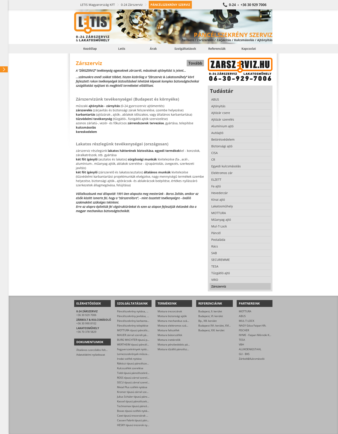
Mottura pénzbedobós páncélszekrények (182, 344)
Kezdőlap (90, 49)
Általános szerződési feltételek (94, 350)
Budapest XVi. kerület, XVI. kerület (218, 325)
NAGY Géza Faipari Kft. (252, 325)
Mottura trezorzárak (170, 311)
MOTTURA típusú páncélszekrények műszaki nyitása (148, 330)
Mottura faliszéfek (168, 330)
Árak (153, 49)
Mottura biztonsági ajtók (172, 316)
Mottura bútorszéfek (170, 335)
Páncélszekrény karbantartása (135, 321)
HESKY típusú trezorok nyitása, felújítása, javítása (146, 425)
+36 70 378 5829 (86, 332)
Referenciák (217, 49)
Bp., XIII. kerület (207, 321)
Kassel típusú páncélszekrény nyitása (139, 401)
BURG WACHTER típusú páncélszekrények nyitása (147, 340)
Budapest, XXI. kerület (211, 330)
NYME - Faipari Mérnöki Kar (255, 335)
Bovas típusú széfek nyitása (133, 411)
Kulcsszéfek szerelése (130, 368)
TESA (242, 340)
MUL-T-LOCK (246, 321)
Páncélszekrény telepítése (132, 325)
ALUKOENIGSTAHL (250, 349)
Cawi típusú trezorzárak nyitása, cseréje (141, 415)
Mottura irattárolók (169, 340)
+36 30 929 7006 (86, 315)
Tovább (195, 63)
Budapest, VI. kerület (210, 316)
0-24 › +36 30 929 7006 (247, 4)
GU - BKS (244, 354)
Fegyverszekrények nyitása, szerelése (139, 349)
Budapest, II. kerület (210, 311)
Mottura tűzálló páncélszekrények (178, 349)
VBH (241, 344)
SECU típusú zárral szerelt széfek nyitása (141, 382)
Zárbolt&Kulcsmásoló (251, 359)
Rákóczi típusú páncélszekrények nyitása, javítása (146, 363)
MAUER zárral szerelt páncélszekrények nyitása (145, 335)
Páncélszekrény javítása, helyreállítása (140, 316)
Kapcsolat (248, 49)
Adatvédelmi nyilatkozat (90, 354)
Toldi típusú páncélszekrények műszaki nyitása (145, 373)
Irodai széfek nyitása (129, 359)
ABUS (242, 316)
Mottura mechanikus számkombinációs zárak (185, 321)
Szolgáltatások (185, 49)
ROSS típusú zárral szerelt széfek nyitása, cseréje (146, 378)
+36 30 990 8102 (86, 323)
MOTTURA (245, 311)
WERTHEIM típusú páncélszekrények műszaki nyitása (148, 344)
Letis (121, 49)
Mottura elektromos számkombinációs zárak (184, 325)
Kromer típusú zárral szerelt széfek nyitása (142, 392)
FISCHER (244, 330)
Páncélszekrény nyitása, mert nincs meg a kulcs (145, 311)
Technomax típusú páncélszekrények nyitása (144, 406)
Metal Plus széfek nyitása (132, 387)
